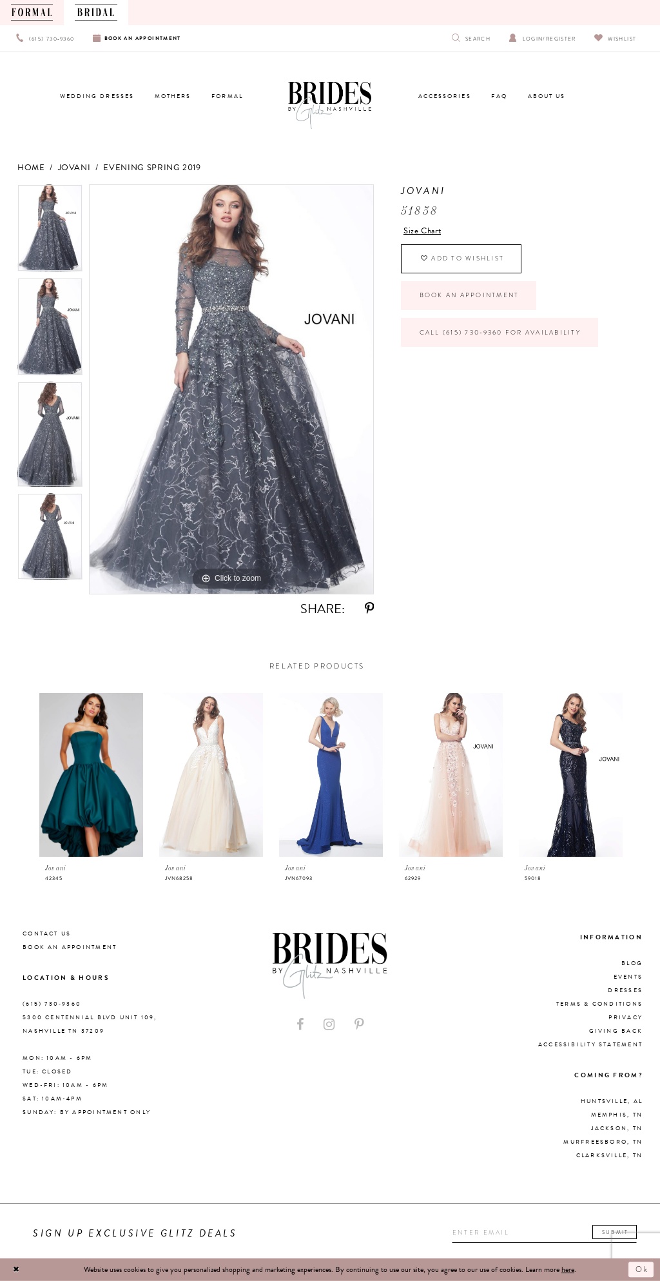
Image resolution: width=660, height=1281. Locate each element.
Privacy (625, 1017)
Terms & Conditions (599, 1003)
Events (628, 976)
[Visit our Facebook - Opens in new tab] (300, 1025)
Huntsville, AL (612, 1101)
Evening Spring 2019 (151, 167)
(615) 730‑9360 (52, 1003)
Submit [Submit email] (616, 1232)
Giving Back (616, 1030)
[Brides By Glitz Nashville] (329, 106)
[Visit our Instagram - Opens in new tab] (329, 1025)
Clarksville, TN (609, 1155)
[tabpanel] (49, 231)
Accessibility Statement (590, 1044)
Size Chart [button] (422, 230)
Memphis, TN (617, 1114)
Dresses (625, 990)
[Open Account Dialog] (542, 38)
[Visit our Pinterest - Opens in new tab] (359, 1025)
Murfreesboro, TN (603, 1141)
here (567, 1269)
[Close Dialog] (16, 1269)
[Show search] (471, 38)
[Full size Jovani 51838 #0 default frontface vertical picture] (231, 389)
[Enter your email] (545, 1233)
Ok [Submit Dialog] (642, 1269)
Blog (632, 963)
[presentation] (91, 775)
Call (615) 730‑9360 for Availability (500, 333)
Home (31, 167)
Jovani (74, 167)
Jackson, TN (617, 1128)
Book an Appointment (469, 295)
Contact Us (47, 933)
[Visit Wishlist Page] (615, 38)
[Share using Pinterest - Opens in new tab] (369, 609)
